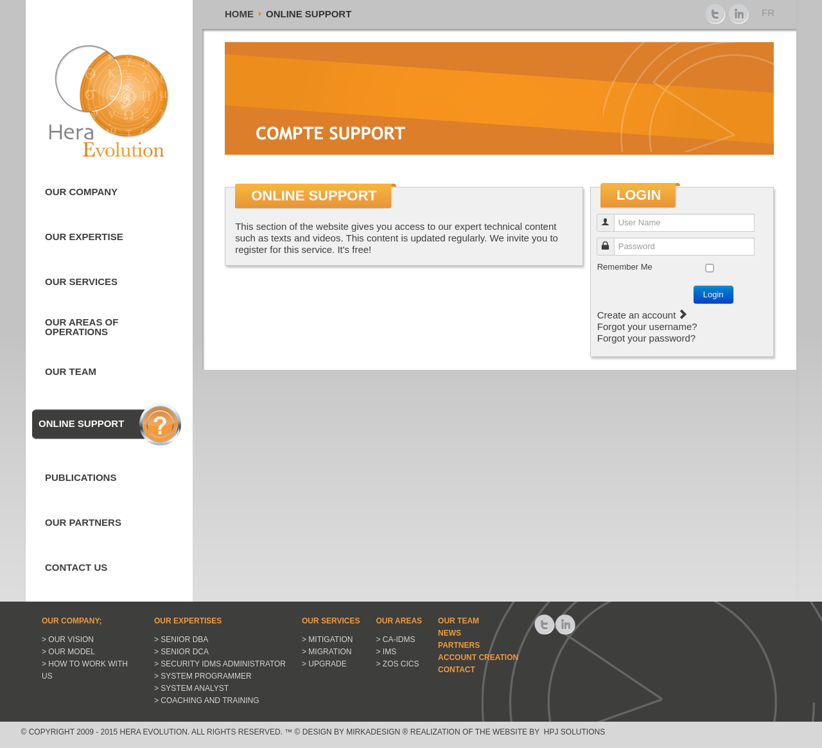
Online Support (81, 423)
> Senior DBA (181, 639)
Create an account (642, 314)
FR (768, 12)
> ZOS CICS (397, 663)
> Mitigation (327, 639)
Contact (456, 669)
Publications (80, 477)
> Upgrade (324, 663)
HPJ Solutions (573, 731)
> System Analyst (191, 688)
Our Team (70, 371)
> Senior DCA (181, 651)
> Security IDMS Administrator (220, 663)
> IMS (386, 651)
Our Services (81, 281)
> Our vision (68, 639)
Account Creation (478, 657)
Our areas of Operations (81, 327)
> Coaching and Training (206, 700)
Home (239, 13)
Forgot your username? (647, 326)
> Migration (326, 651)
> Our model (68, 651)
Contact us (76, 567)
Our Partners (83, 522)
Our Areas (399, 620)
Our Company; (72, 620)
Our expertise (84, 236)
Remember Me (624, 267)
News (449, 633)
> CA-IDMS (395, 639)
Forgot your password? (646, 338)
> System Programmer (203, 676)
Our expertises (188, 620)
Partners (459, 645)
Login (713, 294)
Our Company (81, 191)
